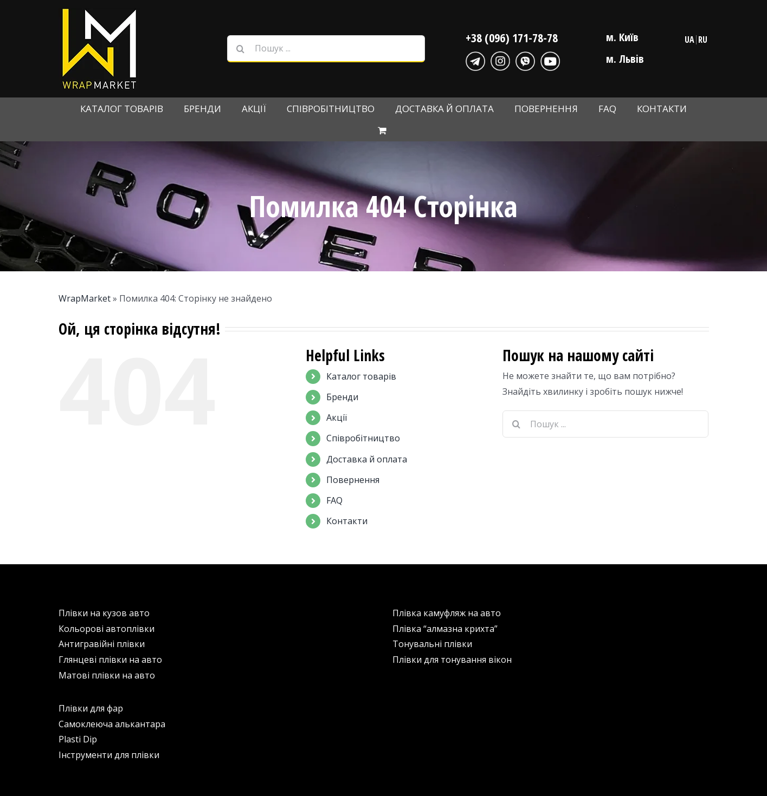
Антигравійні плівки (102, 644)
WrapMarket (85, 298)
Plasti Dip (78, 739)
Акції (336, 417)
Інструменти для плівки (109, 755)
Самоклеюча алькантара (112, 724)
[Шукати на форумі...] (240, 48)
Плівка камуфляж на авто (446, 613)
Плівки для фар (91, 708)
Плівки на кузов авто (104, 613)
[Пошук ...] (326, 48)
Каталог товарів (361, 376)
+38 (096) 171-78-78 (512, 37)
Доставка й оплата (366, 459)
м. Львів (625, 58)
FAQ (334, 500)
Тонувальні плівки (432, 644)
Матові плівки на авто (107, 675)
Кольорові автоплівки (106, 629)
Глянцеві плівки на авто (110, 659)
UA (689, 39)
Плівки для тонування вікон (452, 659)
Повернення (352, 480)
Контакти (347, 521)
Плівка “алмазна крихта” (445, 629)
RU (702, 39)
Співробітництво (363, 438)
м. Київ (622, 37)
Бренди (342, 397)
